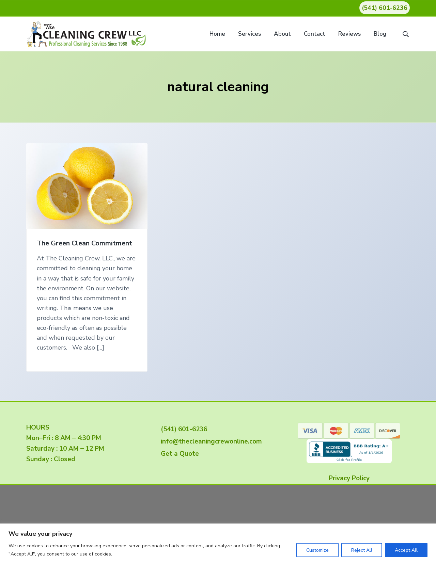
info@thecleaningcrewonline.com (209, 441)
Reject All (361, 550)
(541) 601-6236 (384, 8)
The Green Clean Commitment (84, 243)
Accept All (406, 550)
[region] (218, 543)
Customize (317, 550)
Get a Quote (178, 453)
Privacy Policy (349, 478)
